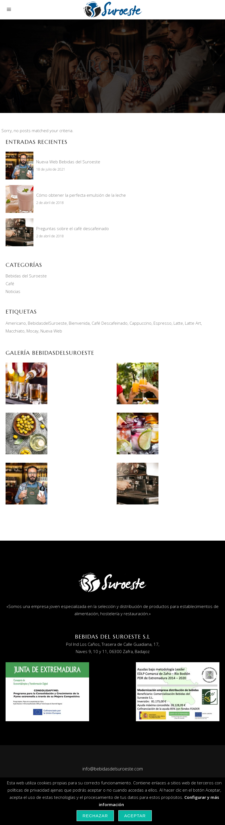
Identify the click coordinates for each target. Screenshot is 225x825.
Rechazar (95, 815)
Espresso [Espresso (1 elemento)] (162, 323)
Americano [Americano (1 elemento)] (16, 323)
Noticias (13, 291)
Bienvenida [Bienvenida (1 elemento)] (79, 323)
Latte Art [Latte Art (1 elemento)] (193, 323)
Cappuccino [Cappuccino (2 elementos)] (140, 323)
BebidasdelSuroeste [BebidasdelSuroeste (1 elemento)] (47, 323)
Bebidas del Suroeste (26, 276)
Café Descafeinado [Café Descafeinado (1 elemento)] (110, 323)
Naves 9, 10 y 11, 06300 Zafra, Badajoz (113, 651)
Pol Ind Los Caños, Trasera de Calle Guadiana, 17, (112, 644)
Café (10, 283)
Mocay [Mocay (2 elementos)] (32, 331)
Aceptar (135, 815)
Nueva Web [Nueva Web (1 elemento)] (51, 331)
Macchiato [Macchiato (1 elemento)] (15, 331)
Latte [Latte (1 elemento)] (178, 323)
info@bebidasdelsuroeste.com (112, 769)
